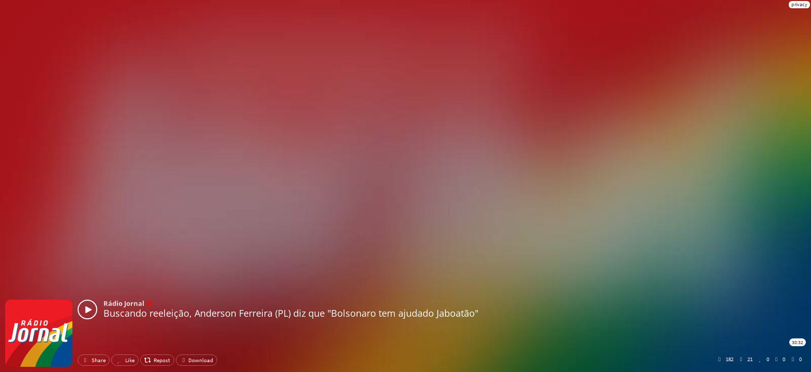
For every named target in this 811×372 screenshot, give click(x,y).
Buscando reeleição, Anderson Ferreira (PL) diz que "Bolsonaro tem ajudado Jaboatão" (290, 313)
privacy (799, 4)
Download (196, 360)
